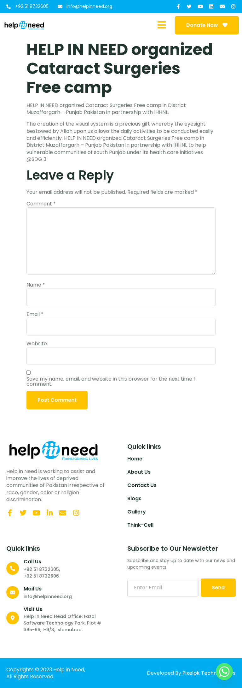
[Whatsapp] (224, 671)
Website (36, 343)
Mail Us (33, 588)
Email (34, 314)
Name (35, 285)
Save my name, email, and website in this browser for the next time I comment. (110, 382)
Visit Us (33, 609)
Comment (41, 203)
